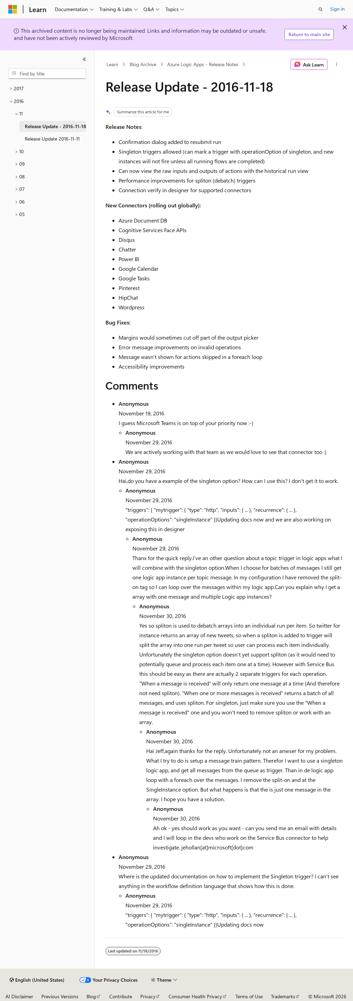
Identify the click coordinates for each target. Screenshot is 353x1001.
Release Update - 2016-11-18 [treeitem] (55, 126)
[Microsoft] (12, 9)
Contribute (120, 996)
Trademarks (283, 996)
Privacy (147, 996)
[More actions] (336, 64)
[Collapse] (84, 59)
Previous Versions (59, 996)
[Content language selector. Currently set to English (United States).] (37, 979)
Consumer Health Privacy (195, 996)
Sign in (337, 9)
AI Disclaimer (19, 996)
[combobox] (47, 73)
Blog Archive (143, 64)
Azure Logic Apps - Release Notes (202, 64)
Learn (112, 64)
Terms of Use (249, 996)
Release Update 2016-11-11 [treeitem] (52, 138)
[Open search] (320, 9)
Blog (91, 996)
